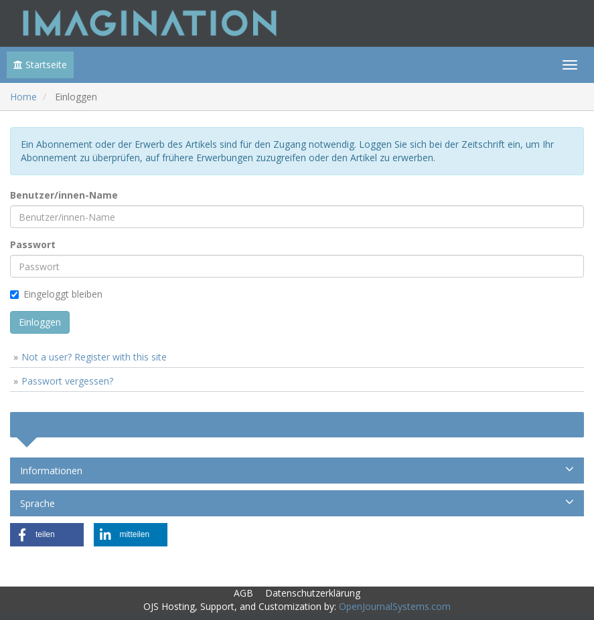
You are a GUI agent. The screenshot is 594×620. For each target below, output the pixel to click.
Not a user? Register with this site (94, 356)
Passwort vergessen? (67, 381)
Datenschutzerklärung (312, 593)
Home (23, 96)
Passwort (33, 244)
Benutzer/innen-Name (64, 195)
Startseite (40, 64)
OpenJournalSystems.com (395, 606)
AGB (243, 593)
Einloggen (40, 322)
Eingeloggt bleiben (56, 294)
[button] (47, 534)
